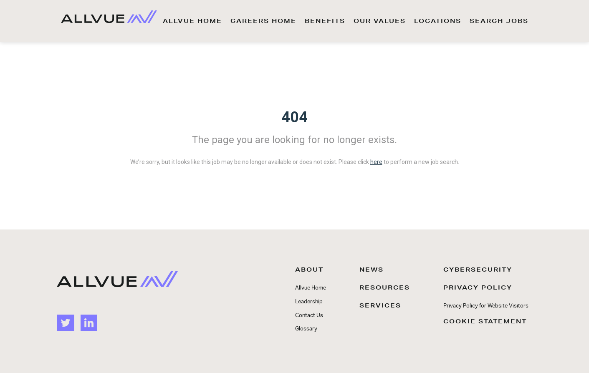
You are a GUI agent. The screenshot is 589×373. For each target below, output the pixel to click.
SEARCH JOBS (499, 21)
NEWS (371, 269)
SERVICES (380, 305)
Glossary (306, 329)
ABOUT (309, 269)
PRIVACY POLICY (477, 287)
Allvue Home (310, 288)
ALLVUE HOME (192, 21)
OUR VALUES (380, 21)
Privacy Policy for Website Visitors (485, 306)
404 (294, 117)
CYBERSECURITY (477, 269)
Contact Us (309, 315)
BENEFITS (325, 21)
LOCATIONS (437, 21)
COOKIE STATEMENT (485, 321)
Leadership (309, 302)
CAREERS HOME (263, 21)
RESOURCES (384, 287)
